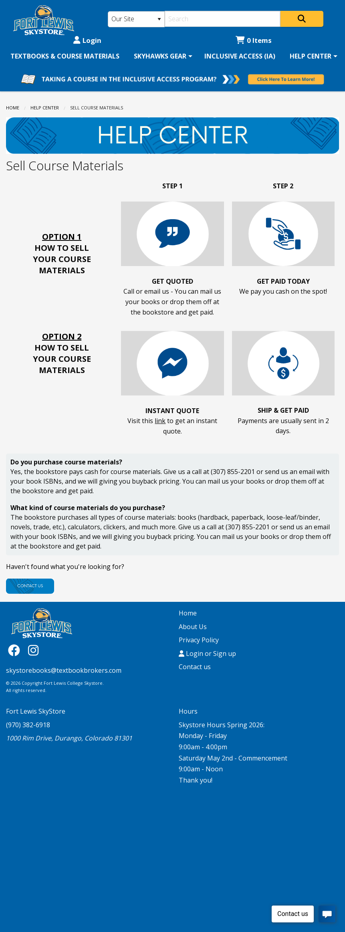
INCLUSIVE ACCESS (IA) (239, 56)
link (160, 420)
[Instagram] (33, 650)
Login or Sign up (207, 653)
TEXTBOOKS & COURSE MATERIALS (64, 56)
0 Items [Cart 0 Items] (254, 40)
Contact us (195, 666)
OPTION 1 (61, 236)
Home (12, 108)
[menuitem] (65, 56)
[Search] (222, 19)
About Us (193, 626)
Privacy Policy (199, 639)
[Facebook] (16, 650)
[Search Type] (136, 19)
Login (87, 40)
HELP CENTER (310, 56)
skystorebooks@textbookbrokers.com (63, 670)
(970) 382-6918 (28, 724)
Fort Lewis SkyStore (35, 711)
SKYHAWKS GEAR (160, 56)
